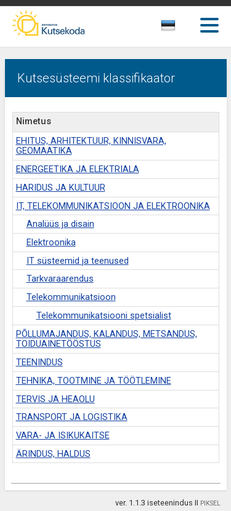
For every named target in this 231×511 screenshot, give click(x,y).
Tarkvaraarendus (60, 279)
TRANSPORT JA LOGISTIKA (72, 417)
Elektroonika (51, 242)
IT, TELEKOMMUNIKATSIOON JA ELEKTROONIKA (113, 206)
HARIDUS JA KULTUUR (60, 188)
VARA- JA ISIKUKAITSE (63, 435)
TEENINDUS (39, 362)
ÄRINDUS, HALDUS (53, 454)
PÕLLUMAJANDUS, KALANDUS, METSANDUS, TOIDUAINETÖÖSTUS (106, 339)
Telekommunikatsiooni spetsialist (103, 316)
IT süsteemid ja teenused (77, 261)
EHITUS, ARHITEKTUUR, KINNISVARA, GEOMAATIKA (91, 146)
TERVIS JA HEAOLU (55, 399)
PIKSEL (210, 503)
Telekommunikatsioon (71, 297)
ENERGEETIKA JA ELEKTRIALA (77, 169)
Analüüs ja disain (60, 224)
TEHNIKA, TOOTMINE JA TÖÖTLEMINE (93, 381)
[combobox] (182, 29)
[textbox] (179, 27)
